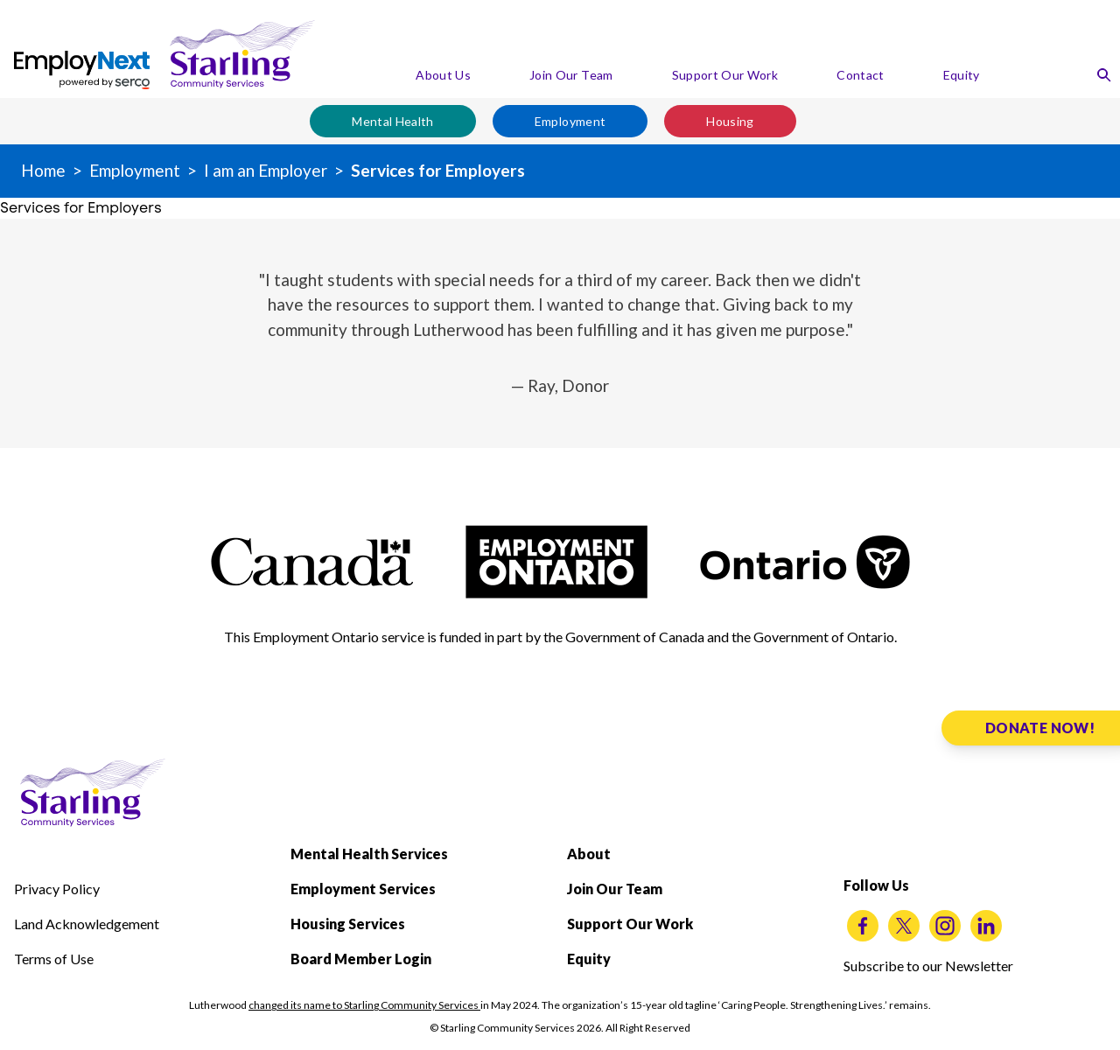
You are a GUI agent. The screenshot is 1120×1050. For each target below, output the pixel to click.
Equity (961, 74)
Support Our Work (725, 74)
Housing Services (347, 923)
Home (43, 170)
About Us (443, 74)
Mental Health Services (369, 853)
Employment (570, 121)
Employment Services (363, 888)
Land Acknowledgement (86, 923)
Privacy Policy (57, 888)
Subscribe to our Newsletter (928, 965)
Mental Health (393, 121)
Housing (729, 121)
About (589, 853)
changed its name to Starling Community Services (364, 1005)
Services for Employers (438, 170)
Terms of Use (54, 958)
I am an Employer (265, 170)
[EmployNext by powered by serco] (82, 70)
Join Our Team (571, 74)
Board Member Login (360, 958)
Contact (860, 74)
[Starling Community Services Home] (242, 54)
